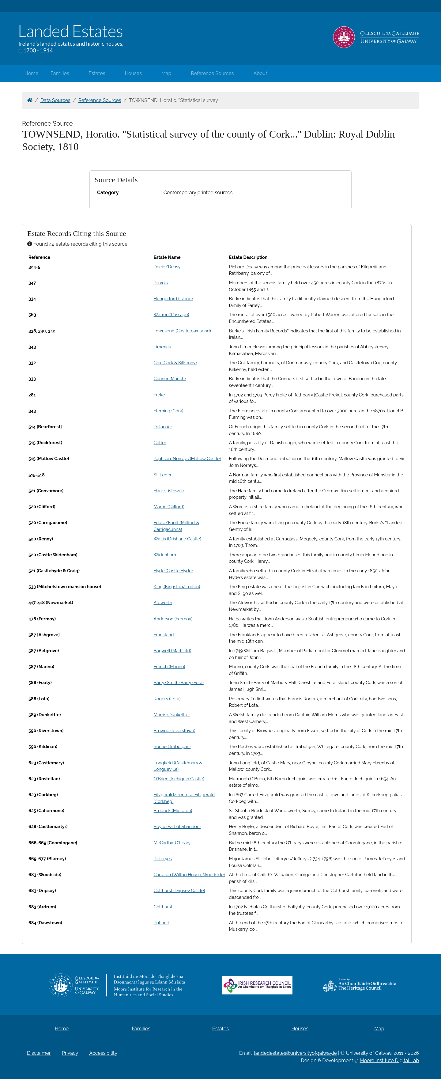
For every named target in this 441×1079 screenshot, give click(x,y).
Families (60, 73)
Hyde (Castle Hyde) (173, 570)
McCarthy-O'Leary (172, 842)
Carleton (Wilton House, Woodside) (189, 874)
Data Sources (55, 100)
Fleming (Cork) (168, 410)
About (260, 73)
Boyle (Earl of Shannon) (177, 826)
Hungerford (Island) (173, 298)
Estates (97, 73)
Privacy (70, 1053)
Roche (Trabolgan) (172, 746)
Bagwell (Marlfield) (172, 650)
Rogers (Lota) (167, 698)
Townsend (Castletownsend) (182, 330)
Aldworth (163, 602)
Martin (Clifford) (169, 506)
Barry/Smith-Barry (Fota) (179, 682)
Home (31, 73)
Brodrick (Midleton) (173, 810)
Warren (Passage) (171, 314)
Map (166, 73)
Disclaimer (39, 1053)
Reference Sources (212, 73)
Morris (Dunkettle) (172, 714)
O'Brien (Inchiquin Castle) (179, 778)
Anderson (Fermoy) (173, 618)
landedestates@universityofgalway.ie (295, 1053)
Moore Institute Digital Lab (389, 1060)
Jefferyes (163, 858)
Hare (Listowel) (169, 490)
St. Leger (163, 474)
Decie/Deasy (167, 266)
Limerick (162, 346)
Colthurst (163, 906)
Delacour (163, 426)
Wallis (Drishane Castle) (177, 538)
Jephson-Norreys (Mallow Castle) (187, 458)
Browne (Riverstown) (174, 730)
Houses (133, 73)
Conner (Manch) (170, 378)
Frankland (164, 634)
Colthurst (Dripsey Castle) (179, 890)
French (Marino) (169, 666)
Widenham (165, 554)
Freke (159, 394)
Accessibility (103, 1053)
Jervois (161, 282)
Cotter (160, 442)
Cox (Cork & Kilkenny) (175, 362)
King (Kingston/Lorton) (177, 586)
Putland (161, 922)
